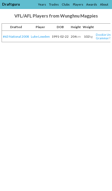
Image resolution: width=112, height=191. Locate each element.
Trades (54, 4)
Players (78, 4)
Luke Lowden (40, 36)
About (104, 4)
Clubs (66, 4)
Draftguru (11, 4)
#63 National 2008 (16, 36)
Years (42, 4)
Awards (91, 4)
